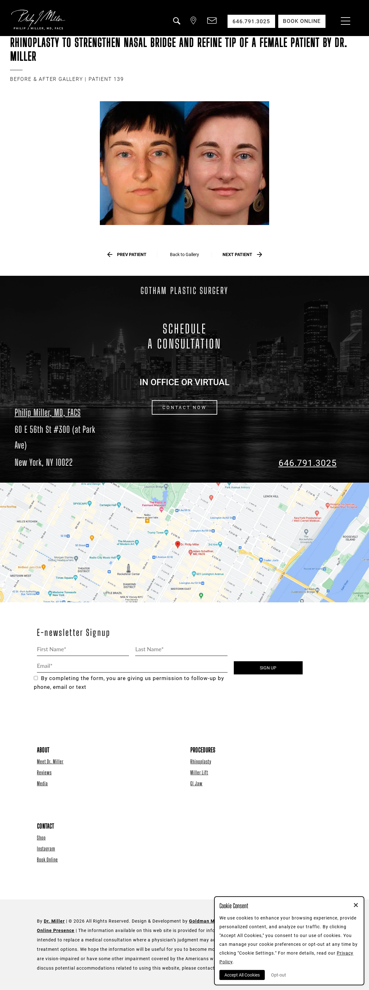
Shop (41, 838)
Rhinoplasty (200, 762)
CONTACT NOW (184, 407)
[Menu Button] (344, 22)
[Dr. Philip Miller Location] (62, 446)
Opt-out (278, 974)
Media (42, 784)
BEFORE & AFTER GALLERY (46, 79)
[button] (175, 24)
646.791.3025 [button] (250, 21)
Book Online (47, 860)
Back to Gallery (184, 254)
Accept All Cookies (242, 974)
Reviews (44, 773)
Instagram (46, 849)
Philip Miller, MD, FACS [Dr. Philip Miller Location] (48, 412)
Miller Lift (199, 773)
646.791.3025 (308, 463)
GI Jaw (196, 784)
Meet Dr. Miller (50, 762)
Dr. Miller (54, 921)
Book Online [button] (301, 21)
